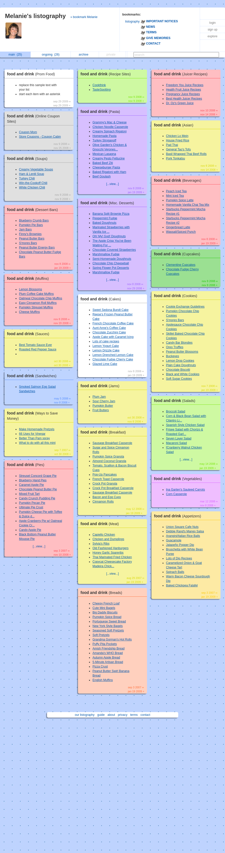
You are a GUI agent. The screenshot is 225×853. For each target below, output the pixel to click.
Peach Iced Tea (176, 191)
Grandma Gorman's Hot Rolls (112, 639)
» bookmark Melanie (84, 17)
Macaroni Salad (176, 443)
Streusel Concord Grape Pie (37, 476)
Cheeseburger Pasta (106, 167)
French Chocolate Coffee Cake (113, 323)
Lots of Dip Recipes (179, 558)
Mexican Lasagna (104, 154)
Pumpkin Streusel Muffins (36, 307)
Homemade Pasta (104, 136)
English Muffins (102, 680)
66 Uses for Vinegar (32, 434)
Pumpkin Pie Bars (31, 225)
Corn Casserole (176, 494)
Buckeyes (172, 356)
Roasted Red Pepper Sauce (37, 349)
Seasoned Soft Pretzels (108, 630)
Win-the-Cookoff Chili (33, 183)
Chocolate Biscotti (178, 369)
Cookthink (99, 85)
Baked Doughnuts (104, 223)
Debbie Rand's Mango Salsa (185, 531)
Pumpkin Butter (102, 405)
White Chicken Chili (32, 187)
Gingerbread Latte (178, 227)
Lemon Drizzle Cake (106, 350)
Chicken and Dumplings (108, 539)
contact (145, 715)
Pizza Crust (100, 666)
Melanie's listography (35, 16)
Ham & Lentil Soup (31, 174)
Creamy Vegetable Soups (36, 169)
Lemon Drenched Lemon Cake (112, 355)
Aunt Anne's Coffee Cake (109, 328)
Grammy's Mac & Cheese (109, 122)
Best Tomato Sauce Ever (35, 345)
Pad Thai (172, 145)
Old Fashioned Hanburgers (110, 548)
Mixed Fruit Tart (29, 494)
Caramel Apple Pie (31, 485)
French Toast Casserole (108, 479)
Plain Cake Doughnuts (181, 365)
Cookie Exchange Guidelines (185, 306)
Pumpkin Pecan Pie (32, 503)
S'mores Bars (28, 243)
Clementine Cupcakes (180, 265)
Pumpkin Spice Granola (108, 456)
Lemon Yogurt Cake (105, 346)
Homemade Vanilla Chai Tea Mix (187, 204)
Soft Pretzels (101, 635)
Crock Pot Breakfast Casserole (113, 488)
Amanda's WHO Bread (107, 653)
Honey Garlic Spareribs (108, 552)
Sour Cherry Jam (103, 401)
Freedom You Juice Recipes (184, 85)
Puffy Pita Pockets (104, 644)
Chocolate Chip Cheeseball (110, 263)
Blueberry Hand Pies (32, 480)
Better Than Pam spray (34, 438)
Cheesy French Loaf (106, 603)
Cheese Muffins (29, 312)
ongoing (51, 54)
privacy (122, 715)
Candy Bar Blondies (179, 342)
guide (100, 715)
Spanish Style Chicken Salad (185, 425)
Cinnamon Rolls (103, 501)
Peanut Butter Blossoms (182, 351)
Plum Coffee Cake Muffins (36, 294)
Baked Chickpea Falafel (182, 585)
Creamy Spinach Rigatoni (109, 131)
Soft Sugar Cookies (179, 378)
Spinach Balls (175, 572)
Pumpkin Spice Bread (106, 617)
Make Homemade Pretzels (36, 429)
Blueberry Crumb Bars (34, 220)
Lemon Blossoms (30, 289)
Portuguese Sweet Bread (109, 621)
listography (132, 21)
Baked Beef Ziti (102, 163)
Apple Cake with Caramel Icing (113, 337)
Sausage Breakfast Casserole (112, 443)
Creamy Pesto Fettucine (108, 158)
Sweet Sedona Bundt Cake (110, 310)
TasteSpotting (101, 89)
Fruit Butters (100, 410)
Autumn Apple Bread (106, 657)
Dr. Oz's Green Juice (180, 103)
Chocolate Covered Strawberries (114, 250)
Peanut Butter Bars (31, 238)
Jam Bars (25, 229)
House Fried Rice (177, 140)
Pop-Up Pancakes (104, 474)
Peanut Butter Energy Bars (37, 247)
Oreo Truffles (174, 347)
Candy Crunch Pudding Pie (37, 498)
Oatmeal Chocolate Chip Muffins (40, 298)
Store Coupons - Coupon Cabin (40, 136)
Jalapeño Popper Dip (180, 545)
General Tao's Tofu (178, 149)
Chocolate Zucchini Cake (109, 332)
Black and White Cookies (182, 374)
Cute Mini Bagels (103, 608)
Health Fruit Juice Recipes (183, 89)
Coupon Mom (28, 132)
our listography (84, 715)
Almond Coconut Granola (109, 461)
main (15, 54)
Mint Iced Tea (175, 195)
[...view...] (39, 546)
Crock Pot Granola (104, 483)
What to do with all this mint (37, 443)
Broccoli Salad (175, 411)
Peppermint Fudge (104, 218)
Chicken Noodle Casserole (110, 127)
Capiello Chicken (103, 534)
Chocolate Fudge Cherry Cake (112, 359)
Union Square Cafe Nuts (182, 527)
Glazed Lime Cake (104, 364)
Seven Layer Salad (178, 438)
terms (134, 715)
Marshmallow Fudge (106, 254)
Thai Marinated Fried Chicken (112, 557)
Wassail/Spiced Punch (181, 232)
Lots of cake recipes (105, 341)
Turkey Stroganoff (104, 140)
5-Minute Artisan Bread (107, 662)
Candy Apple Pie (30, 530)
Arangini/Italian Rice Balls (183, 536)
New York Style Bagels (107, 626)
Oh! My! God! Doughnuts (109, 236)
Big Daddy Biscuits (105, 612)
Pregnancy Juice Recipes (183, 94)
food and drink (32, 74)
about (111, 715)
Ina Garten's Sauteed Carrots (185, 489)
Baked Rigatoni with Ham (109, 172)
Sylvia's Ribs (101, 543)
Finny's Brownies (30, 234)
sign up (213, 29)
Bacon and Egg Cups (106, 497)
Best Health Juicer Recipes (184, 98)
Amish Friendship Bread (108, 648)
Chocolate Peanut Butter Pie (38, 489)
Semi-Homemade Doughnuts (111, 259)
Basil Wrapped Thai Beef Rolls (186, 154)
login (212, 23)
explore (212, 36)
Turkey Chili (27, 178)
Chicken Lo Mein (177, 136)
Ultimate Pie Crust (31, 507)
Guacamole (173, 540)
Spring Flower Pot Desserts (110, 268)
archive (85, 54)
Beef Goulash (101, 176)
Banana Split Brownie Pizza (110, 214)
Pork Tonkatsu (175, 158)
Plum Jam (99, 396)
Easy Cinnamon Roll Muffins (38, 303)
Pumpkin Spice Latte (180, 200)
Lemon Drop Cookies (180, 360)
